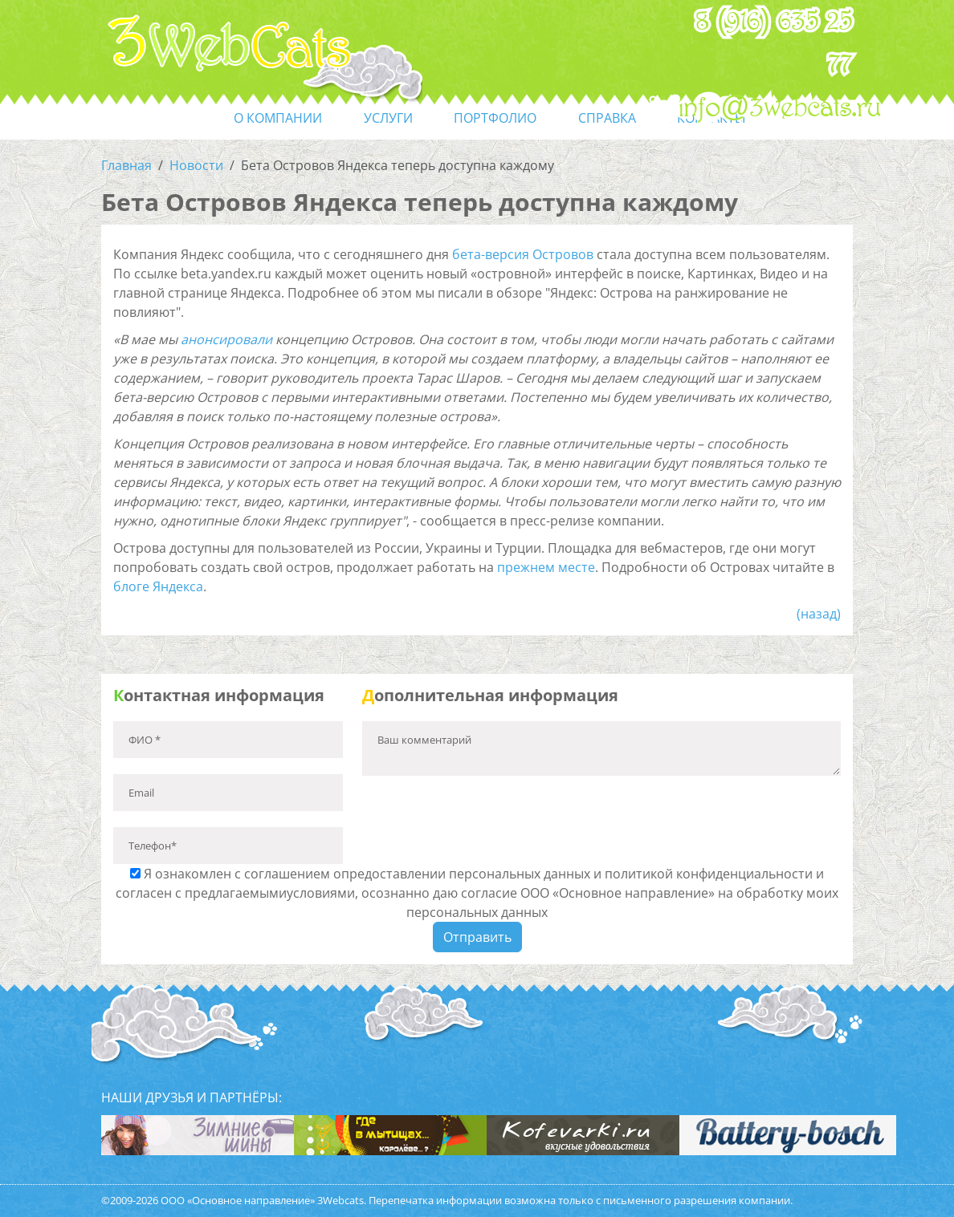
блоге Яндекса (158, 586)
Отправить (477, 937)
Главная (126, 165)
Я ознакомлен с (477, 893)
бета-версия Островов (522, 254)
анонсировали (226, 339)
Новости (196, 165)
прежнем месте (546, 567)
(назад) (819, 614)
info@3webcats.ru (780, 108)
